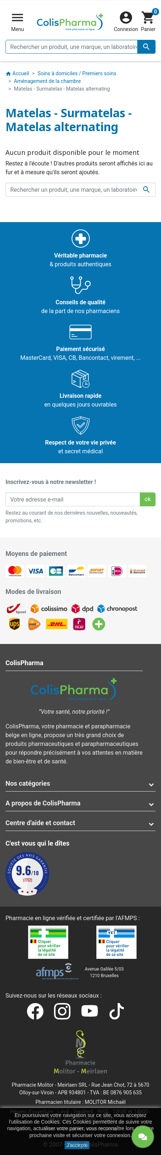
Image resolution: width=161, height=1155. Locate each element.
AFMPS (127, 918)
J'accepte (77, 1145)
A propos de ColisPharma (42, 803)
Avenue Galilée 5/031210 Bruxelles (104, 972)
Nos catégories (27, 783)
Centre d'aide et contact (40, 823)
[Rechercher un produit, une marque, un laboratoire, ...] (80, 47)
